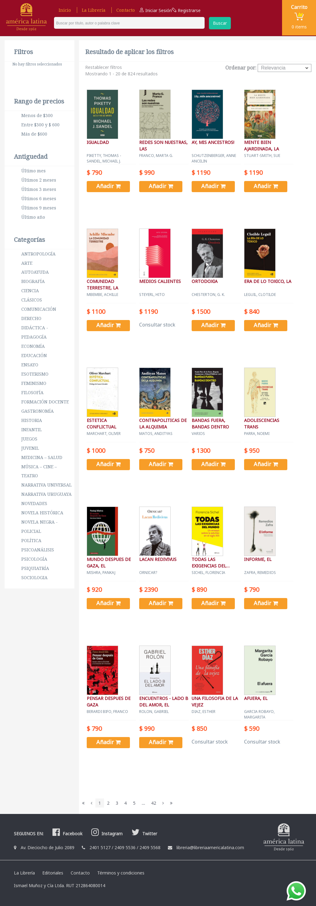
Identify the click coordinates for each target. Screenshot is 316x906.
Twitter (143, 833)
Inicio (65, 10)
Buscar (220, 23)
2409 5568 (149, 847)
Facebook (66, 833)
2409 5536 (124, 847)
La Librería (94, 10)
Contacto (125, 10)
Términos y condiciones (120, 873)
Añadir (108, 186)
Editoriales (52, 873)
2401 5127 (99, 847)
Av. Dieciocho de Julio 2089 (47, 847)
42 (153, 803)
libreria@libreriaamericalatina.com (210, 847)
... (143, 803)
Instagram (106, 833)
